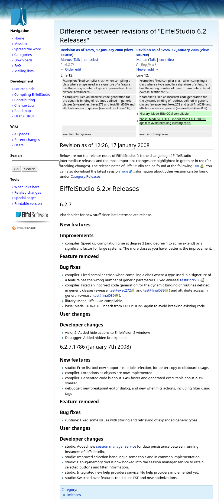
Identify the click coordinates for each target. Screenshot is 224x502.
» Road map (21, 110)
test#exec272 (120, 290)
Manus (66, 59)
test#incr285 (190, 280)
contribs (90, 59)
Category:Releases (85, 176)
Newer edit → (148, 69)
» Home (18, 38)
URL (196, 165)
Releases (74, 494)
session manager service (116, 446)
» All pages (20, 133)
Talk (77, 59)
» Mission (19, 43)
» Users (18, 145)
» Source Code (23, 88)
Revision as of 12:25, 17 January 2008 (92, 49)
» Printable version (27, 203)
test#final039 (154, 290)
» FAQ (16, 65)
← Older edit (71, 69)
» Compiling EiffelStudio (31, 94)
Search (16, 155)
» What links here (26, 186)
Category (68, 489)
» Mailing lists (23, 70)
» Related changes (26, 192)
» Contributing (23, 99)
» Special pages (24, 197)
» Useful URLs (23, 116)
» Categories (22, 54)
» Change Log (23, 105)
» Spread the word (26, 49)
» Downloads (22, 60)
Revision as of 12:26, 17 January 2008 (168, 49)
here (124, 171)
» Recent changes (26, 139)
